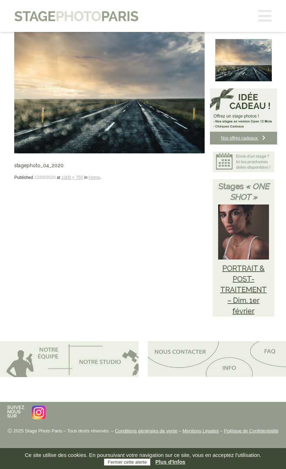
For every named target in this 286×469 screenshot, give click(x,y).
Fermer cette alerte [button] (127, 462)
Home (94, 177)
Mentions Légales (201, 430)
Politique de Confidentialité (251, 430)
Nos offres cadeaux (243, 138)
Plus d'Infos (170, 462)
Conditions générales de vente (146, 430)
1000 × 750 (72, 177)
